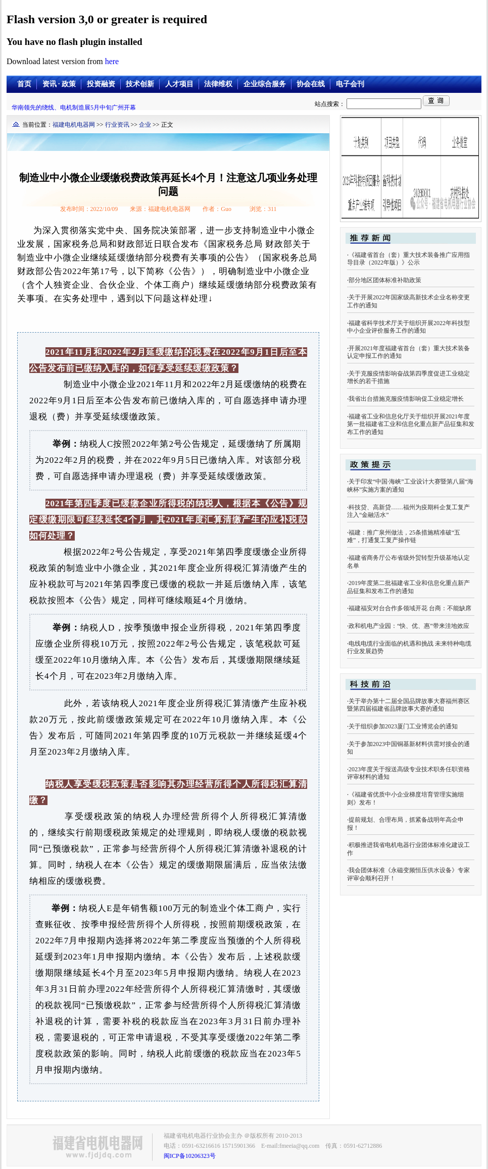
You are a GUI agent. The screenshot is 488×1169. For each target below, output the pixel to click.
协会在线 (311, 84)
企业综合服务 (264, 84)
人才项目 (179, 84)
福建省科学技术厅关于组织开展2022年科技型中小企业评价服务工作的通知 (408, 327)
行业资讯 (117, 124)
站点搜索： (369, 104)
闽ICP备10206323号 (190, 1155)
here (112, 61)
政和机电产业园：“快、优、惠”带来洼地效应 (409, 625)
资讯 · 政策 (59, 84)
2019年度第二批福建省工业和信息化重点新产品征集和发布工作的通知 (408, 587)
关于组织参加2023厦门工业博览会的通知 (403, 726)
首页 (24, 84)
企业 (145, 124)
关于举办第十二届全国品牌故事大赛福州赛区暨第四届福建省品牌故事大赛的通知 (408, 705)
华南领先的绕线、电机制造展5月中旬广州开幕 (74, 107)
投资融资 (101, 84)
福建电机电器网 (74, 124)
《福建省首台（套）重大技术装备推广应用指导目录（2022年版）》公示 (408, 259)
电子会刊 (350, 84)
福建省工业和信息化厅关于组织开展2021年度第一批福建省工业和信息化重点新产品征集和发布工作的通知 (410, 424)
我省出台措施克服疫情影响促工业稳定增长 (406, 398)
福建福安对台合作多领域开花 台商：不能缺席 (410, 608)
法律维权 (218, 84)
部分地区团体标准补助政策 (385, 280)
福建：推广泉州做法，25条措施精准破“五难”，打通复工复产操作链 (403, 536)
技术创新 (140, 84)
